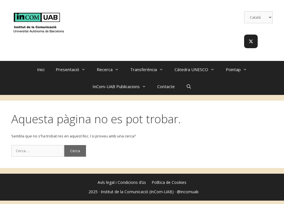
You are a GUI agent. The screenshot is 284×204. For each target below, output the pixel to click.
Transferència (149, 69)
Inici (40, 69)
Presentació (73, 69)
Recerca (110, 69)
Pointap (239, 69)
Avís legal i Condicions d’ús (122, 182)
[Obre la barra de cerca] (188, 86)
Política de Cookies (169, 182)
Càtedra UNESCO (197, 69)
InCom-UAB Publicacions (122, 86)
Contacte (166, 86)
